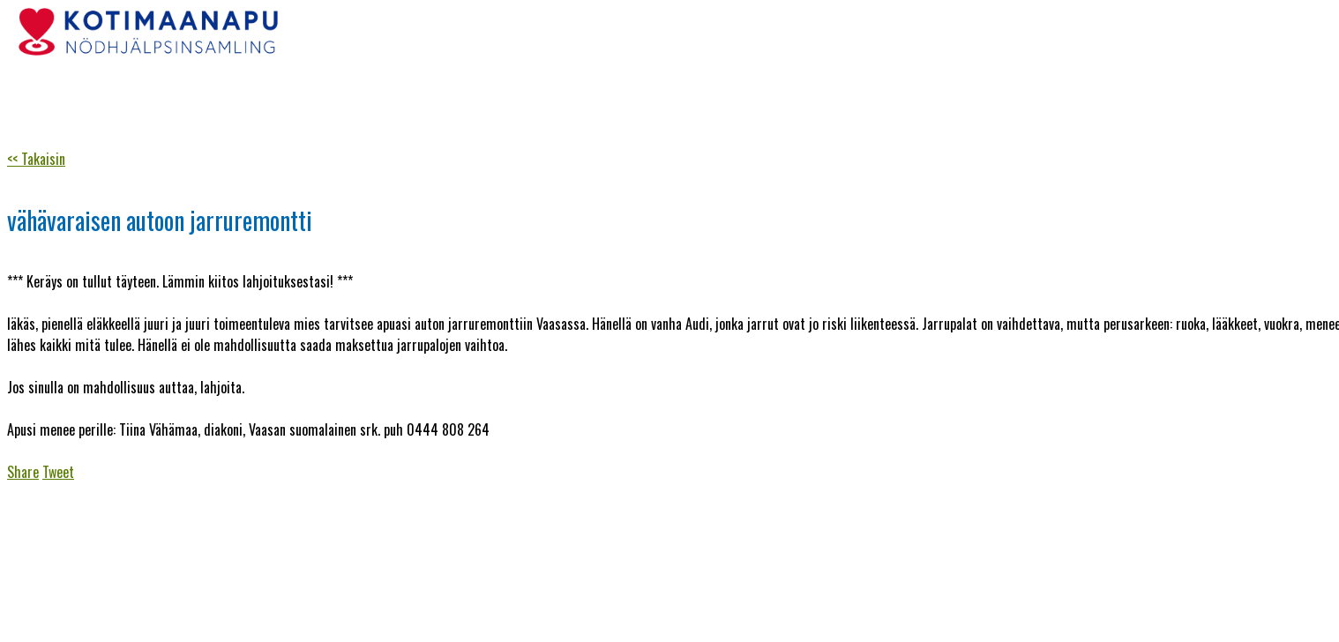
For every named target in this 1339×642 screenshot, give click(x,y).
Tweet (58, 471)
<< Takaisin (36, 158)
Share (23, 471)
